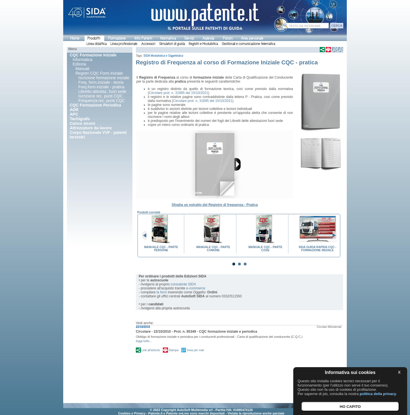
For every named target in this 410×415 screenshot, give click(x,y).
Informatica (82, 59)
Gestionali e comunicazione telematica (248, 44)
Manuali (82, 68)
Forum (228, 38)
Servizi (189, 38)
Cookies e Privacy (131, 413)
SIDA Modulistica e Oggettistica (163, 55)
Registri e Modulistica (203, 44)
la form (162, 292)
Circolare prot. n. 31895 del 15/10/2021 (178, 93)
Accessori (148, 44)
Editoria (79, 64)
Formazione (117, 38)
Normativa (168, 38)
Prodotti (93, 38)
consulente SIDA (183, 284)
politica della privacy (378, 394)
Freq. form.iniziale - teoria (101, 82)
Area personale (252, 38)
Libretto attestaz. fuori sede (102, 91)
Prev (146, 235)
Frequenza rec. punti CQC (101, 100)
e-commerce (195, 288)
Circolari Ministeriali (329, 326)
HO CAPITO (350, 406)
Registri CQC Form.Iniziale (99, 73)
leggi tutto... (144, 341)
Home (74, 38)
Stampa (173, 350)
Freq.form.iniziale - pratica (101, 87)
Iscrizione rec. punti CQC (100, 96)
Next (332, 235)
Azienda (208, 38)
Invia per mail (195, 350)
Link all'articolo (151, 350)
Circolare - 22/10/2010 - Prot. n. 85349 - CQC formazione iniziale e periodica (196, 332)
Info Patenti (143, 38)
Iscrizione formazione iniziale (103, 77)
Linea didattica (96, 44)
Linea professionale (123, 44)
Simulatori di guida (172, 44)
